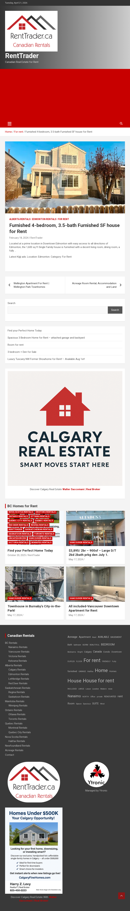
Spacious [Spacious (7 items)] (87, 704)
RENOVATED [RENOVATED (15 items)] (110, 696)
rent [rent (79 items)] (120, 696)
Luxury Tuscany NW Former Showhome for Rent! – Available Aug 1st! (46, 359)
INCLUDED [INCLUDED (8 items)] (72, 689)
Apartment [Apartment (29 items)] (85, 637)
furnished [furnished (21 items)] (72, 671)
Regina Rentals (39, 525)
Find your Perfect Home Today (25, 330)
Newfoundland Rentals (17, 745)
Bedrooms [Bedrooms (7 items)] (72, 652)
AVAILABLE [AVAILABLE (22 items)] (103, 637)
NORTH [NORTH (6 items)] (85, 697)
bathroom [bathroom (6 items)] (77, 645)
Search (11, 303)
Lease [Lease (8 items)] (88, 689)
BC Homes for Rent (22, 506)
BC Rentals (11, 642)
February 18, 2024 (18, 237)
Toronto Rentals (44, 534)
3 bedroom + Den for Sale (22, 351)
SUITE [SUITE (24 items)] (95, 703)
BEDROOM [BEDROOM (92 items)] (108, 644)
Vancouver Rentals (40, 538)
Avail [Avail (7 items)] (94, 637)
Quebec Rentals (44, 520)
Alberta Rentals (20, 219)
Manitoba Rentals (14, 701)
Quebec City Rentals (20, 520)
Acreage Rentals (14, 750)
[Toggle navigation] (9, 124)
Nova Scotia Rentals (21, 512)
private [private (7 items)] (100, 697)
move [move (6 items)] (110, 689)
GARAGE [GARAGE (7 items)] (82, 671)
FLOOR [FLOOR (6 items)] (79, 661)
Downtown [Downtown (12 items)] (117, 652)
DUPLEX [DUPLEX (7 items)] (71, 661)
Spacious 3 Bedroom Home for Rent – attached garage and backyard (46, 337)
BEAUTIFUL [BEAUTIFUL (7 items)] (95, 645)
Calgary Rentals (17, 669)
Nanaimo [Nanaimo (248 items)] (74, 696)
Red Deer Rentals (18, 525)
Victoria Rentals (18, 542)
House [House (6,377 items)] (74, 681)
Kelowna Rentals (17, 660)
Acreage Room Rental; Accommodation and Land (94, 285)
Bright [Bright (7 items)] (80, 652)
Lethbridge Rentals (18, 678)
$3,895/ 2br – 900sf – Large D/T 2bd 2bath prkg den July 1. (92, 553)
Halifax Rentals (16, 741)
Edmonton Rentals (44, 219)
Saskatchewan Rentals (38, 529)
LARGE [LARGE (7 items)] (81, 689)
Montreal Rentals (17, 727)
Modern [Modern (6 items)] (103, 689)
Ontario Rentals (18, 516)
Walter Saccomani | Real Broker (81, 489)
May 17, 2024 (76, 559)
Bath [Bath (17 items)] (70, 644)
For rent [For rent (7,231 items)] (92, 660)
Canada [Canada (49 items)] (97, 651)
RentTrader (22, 56)
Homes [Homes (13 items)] (112, 671)
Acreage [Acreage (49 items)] (72, 636)
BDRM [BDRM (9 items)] (85, 645)
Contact (9, 754)
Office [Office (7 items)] (92, 697)
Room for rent (16, 344)
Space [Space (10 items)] (79, 704)
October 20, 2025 (17, 555)
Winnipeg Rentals (41, 542)
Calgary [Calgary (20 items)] (88, 651)
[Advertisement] (65, 94)
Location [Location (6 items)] (95, 689)
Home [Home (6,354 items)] (101, 670)
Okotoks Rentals (46, 512)
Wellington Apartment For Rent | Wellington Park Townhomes (31, 285)
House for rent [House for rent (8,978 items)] (98, 681)
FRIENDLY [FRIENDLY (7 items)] (106, 661)
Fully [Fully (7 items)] (114, 661)
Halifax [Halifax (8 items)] (90, 671)
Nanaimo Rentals (17, 647)
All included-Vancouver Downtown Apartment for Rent (94, 608)
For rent (63, 219)
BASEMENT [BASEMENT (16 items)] (116, 637)
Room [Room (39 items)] (71, 703)
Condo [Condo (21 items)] (106, 651)
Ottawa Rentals (40, 516)
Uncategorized (17, 538)
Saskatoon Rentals (20, 534)
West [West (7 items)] (102, 704)
